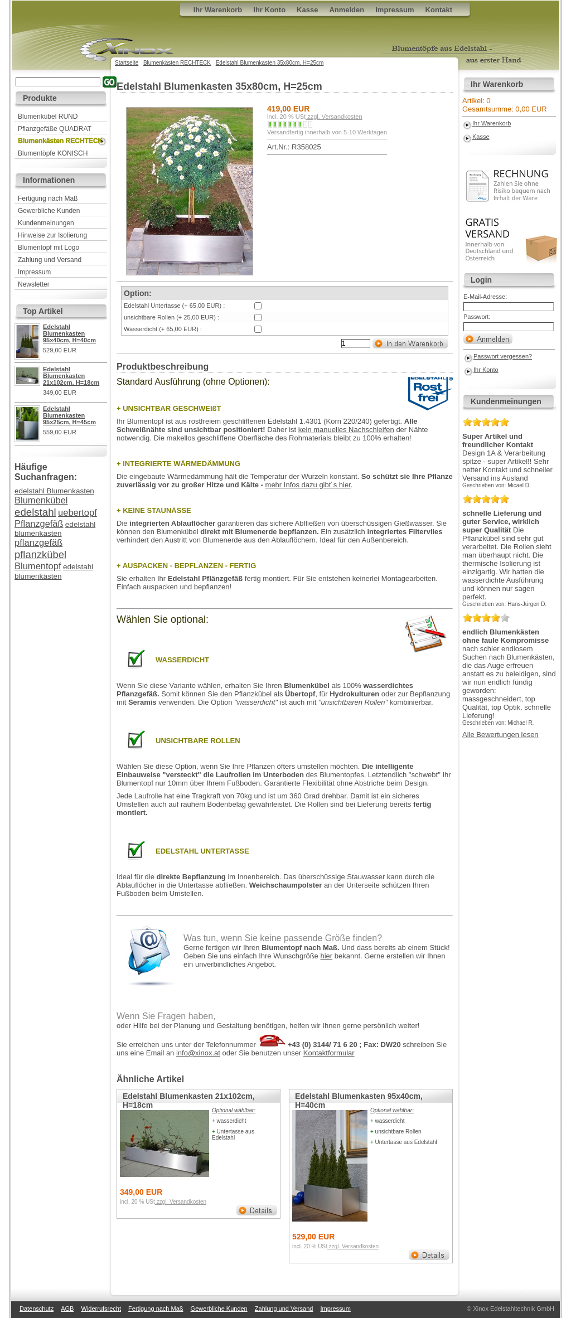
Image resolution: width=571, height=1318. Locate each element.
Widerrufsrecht (101, 1308)
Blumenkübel (40, 500)
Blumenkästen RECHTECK (60, 141)
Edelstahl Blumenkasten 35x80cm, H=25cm (270, 63)
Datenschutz (37, 1308)
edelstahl (35, 512)
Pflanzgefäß (38, 524)
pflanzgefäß (38, 542)
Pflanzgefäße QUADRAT (54, 129)
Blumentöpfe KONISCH (53, 153)
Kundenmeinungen (46, 223)
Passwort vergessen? (502, 356)
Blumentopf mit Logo (48, 247)
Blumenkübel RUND (48, 116)
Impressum (34, 272)
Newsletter (34, 284)
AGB (67, 1308)
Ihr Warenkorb (491, 123)
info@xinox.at (198, 1053)
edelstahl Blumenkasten (54, 491)
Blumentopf (37, 566)
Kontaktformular (329, 1053)
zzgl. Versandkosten (334, 116)
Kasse (481, 136)
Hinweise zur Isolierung (52, 235)
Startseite (126, 63)
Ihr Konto (486, 369)
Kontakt (438, 10)
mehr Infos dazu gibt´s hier (308, 485)
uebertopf (77, 512)
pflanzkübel (40, 554)
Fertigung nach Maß (48, 198)
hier (326, 956)
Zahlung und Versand (49, 260)
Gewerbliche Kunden (49, 211)
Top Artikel (43, 311)
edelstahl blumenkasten (54, 528)
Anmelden (346, 10)
